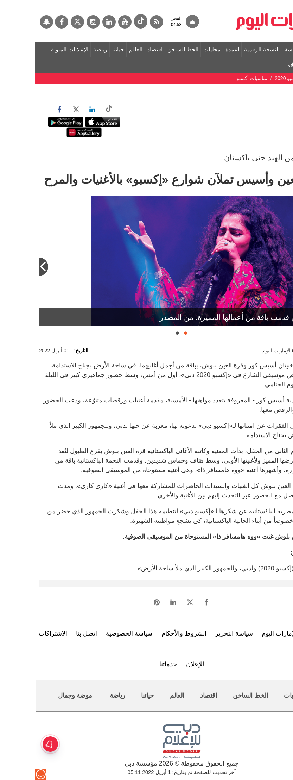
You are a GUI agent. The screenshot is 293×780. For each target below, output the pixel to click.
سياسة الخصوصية (94, 633)
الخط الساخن (147, 49)
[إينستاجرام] (58, 22)
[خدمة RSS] (121, 22)
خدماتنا (133, 664)
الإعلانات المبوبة (34, 49)
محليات (176, 49)
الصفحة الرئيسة (267, 49)
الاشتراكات (18, 633)
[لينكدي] (74, 22)
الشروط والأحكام (148, 633)
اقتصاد (119, 49)
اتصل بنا (51, 633)
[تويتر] (42, 22)
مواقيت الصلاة (269, 65)
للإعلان (160, 664)
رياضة (65, 49)
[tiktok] (105, 21)
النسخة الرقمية (226, 49)
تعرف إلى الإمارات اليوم (258, 633)
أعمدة (197, 49)
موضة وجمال (40, 695)
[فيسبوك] (26, 22)
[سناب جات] (11, 22)
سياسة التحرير (199, 633)
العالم (100, 49)
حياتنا (83, 49)
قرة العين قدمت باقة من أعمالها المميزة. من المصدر (205, 317)
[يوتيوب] (89, 22)
